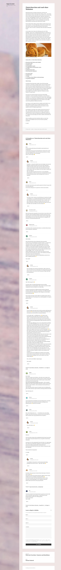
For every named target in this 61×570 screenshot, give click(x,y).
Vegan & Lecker (10, 4)
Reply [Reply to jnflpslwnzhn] (27, 231)
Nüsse (41, 129)
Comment (27, 526)
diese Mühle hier (34, 322)
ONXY (30, 372)
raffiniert (43, 129)
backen (36, 129)
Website (27, 522)
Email (27, 518)
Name (27, 514)
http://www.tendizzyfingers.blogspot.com (33, 382)
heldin (33, 129)
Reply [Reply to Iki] (27, 501)
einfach (38, 129)
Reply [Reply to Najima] (27, 261)
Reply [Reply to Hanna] (27, 405)
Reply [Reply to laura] (27, 190)
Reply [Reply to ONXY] (27, 393)
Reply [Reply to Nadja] (27, 454)
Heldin (36, 510)
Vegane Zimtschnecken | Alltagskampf (36, 486)
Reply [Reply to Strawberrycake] (27, 220)
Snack (46, 129)
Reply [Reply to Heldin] (28, 177)
